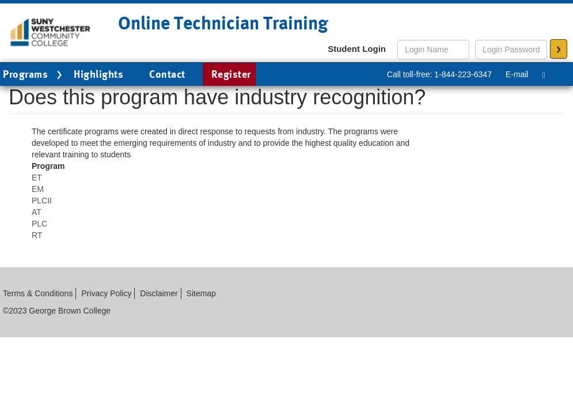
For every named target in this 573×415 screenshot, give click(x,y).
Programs (34, 75)
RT (37, 235)
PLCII (42, 200)
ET (37, 177)
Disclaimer (158, 293)
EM (38, 189)
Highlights (98, 74)
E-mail (517, 74)
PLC (39, 223)
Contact (167, 74)
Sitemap (201, 293)
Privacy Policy (106, 293)
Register (231, 74)
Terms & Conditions (38, 293)
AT (36, 212)
